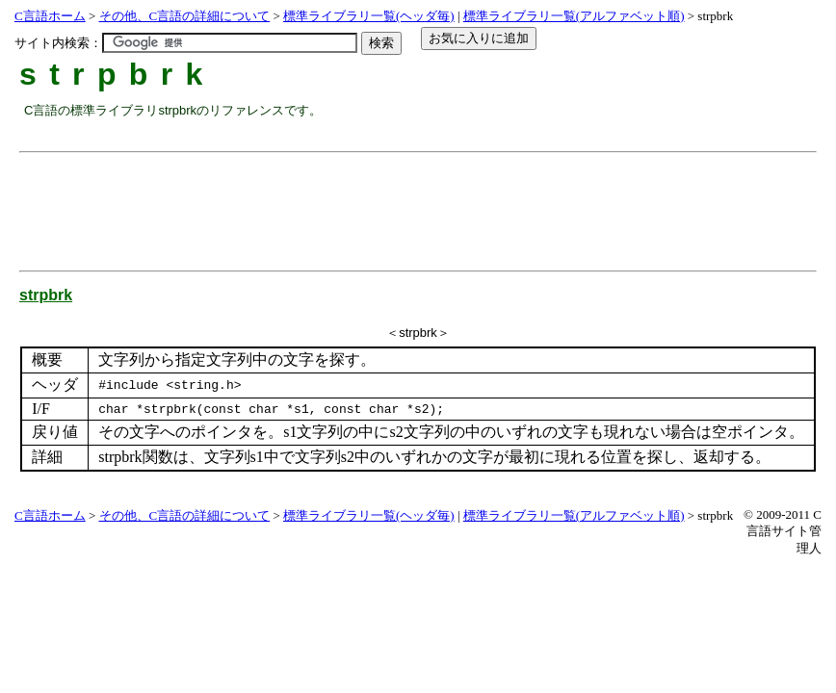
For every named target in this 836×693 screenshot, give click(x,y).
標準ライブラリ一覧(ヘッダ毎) (369, 16)
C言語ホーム (50, 16)
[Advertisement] (374, 204)
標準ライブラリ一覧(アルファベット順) (574, 16)
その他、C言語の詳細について (185, 16)
